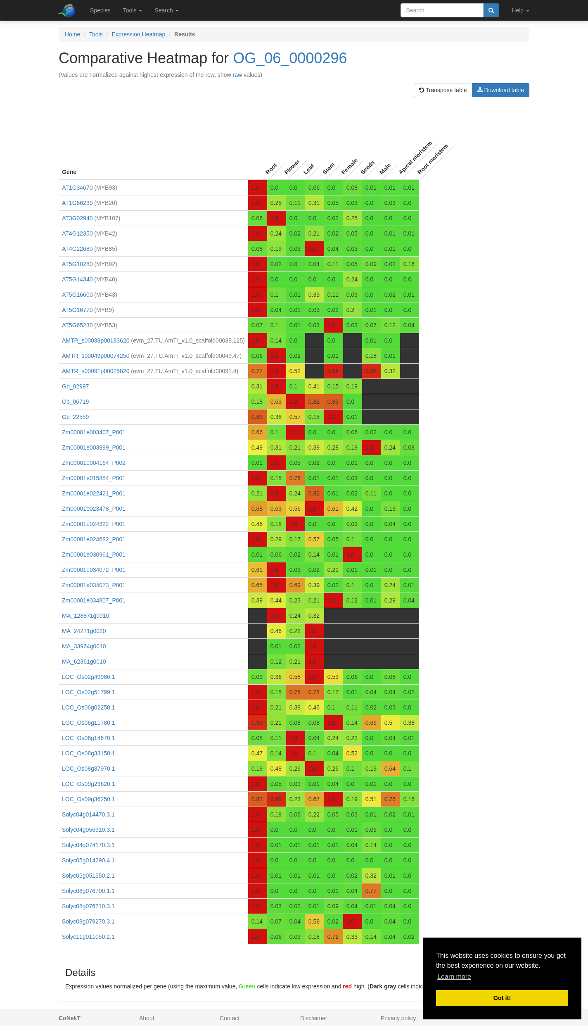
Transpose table (443, 90)
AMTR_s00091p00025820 (95, 371)
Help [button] (520, 10)
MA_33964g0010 (84, 646)
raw (237, 74)
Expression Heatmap (138, 34)
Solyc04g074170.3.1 (88, 845)
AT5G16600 (77, 294)
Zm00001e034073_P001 (94, 585)
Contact (229, 1018)
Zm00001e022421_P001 (94, 493)
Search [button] (166, 10)
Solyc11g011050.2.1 (88, 936)
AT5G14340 (77, 279)
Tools (96, 34)
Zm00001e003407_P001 (94, 432)
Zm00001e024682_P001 (94, 539)
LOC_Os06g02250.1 (88, 707)
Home (72, 34)
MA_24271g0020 (84, 631)
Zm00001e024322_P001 (94, 524)
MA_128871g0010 (85, 615)
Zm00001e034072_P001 (94, 570)
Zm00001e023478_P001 (94, 508)
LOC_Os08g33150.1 (88, 753)
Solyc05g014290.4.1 (88, 860)
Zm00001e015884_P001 (94, 478)
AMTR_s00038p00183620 (95, 340)
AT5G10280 (77, 264)
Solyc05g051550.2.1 (88, 875)
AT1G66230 (77, 203)
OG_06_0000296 (290, 58)
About (146, 1018)
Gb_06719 (75, 401)
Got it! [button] (502, 998)
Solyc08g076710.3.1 (88, 906)
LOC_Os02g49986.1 (88, 677)
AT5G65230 (77, 325)
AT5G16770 (77, 310)
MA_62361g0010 (84, 661)
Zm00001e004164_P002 (94, 462)
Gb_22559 (75, 417)
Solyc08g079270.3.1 (88, 921)
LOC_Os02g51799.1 (88, 692)
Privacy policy (398, 1018)
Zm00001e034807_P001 (94, 600)
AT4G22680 (77, 248)
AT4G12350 (77, 233)
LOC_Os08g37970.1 (88, 768)
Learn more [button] (454, 976)
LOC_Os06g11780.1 (88, 722)
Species (100, 10)
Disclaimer (313, 1018)
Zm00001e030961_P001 (94, 554)
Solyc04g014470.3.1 (88, 814)
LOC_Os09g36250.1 (88, 799)
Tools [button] (132, 10)
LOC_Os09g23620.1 (88, 784)
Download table (500, 90)
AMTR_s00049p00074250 (95, 355)
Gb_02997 (75, 386)
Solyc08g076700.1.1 (88, 891)
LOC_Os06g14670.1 (88, 738)
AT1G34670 (77, 187)
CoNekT (70, 1018)
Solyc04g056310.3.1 (88, 829)
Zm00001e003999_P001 (94, 447)
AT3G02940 (77, 218)
